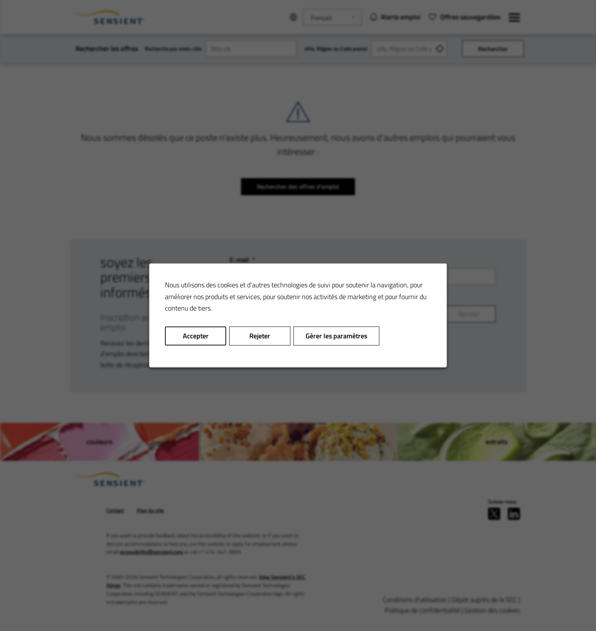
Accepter (196, 336)
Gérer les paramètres (336, 336)
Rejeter (259, 336)
